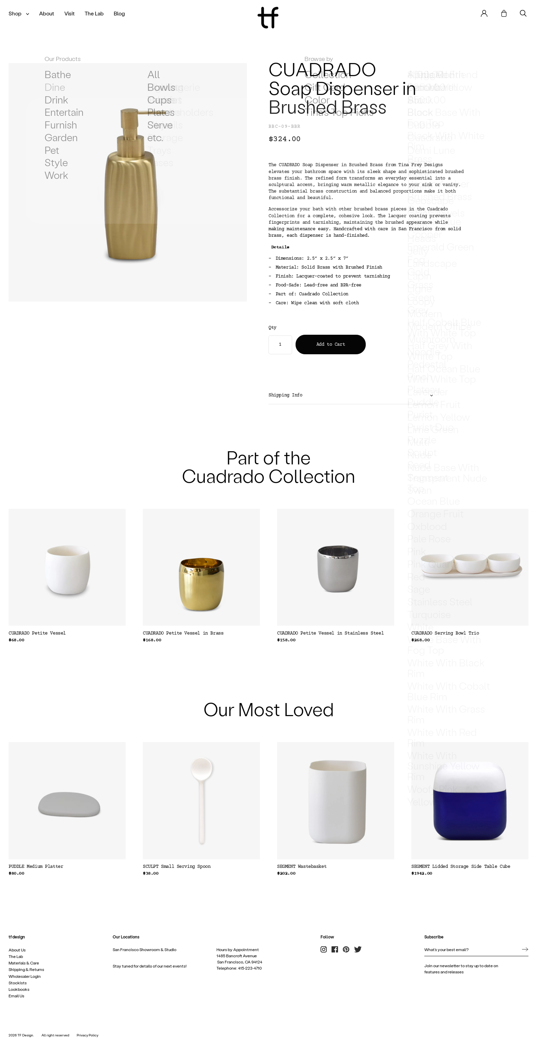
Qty (272, 328)
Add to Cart (330, 344)
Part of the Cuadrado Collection (268, 466)
